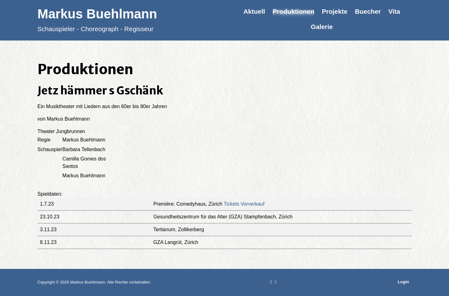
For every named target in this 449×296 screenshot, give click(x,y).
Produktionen (293, 11)
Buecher (368, 11)
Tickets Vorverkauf (244, 204)
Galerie (322, 26)
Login (403, 281)
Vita (394, 11)
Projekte (334, 11)
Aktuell (254, 11)
